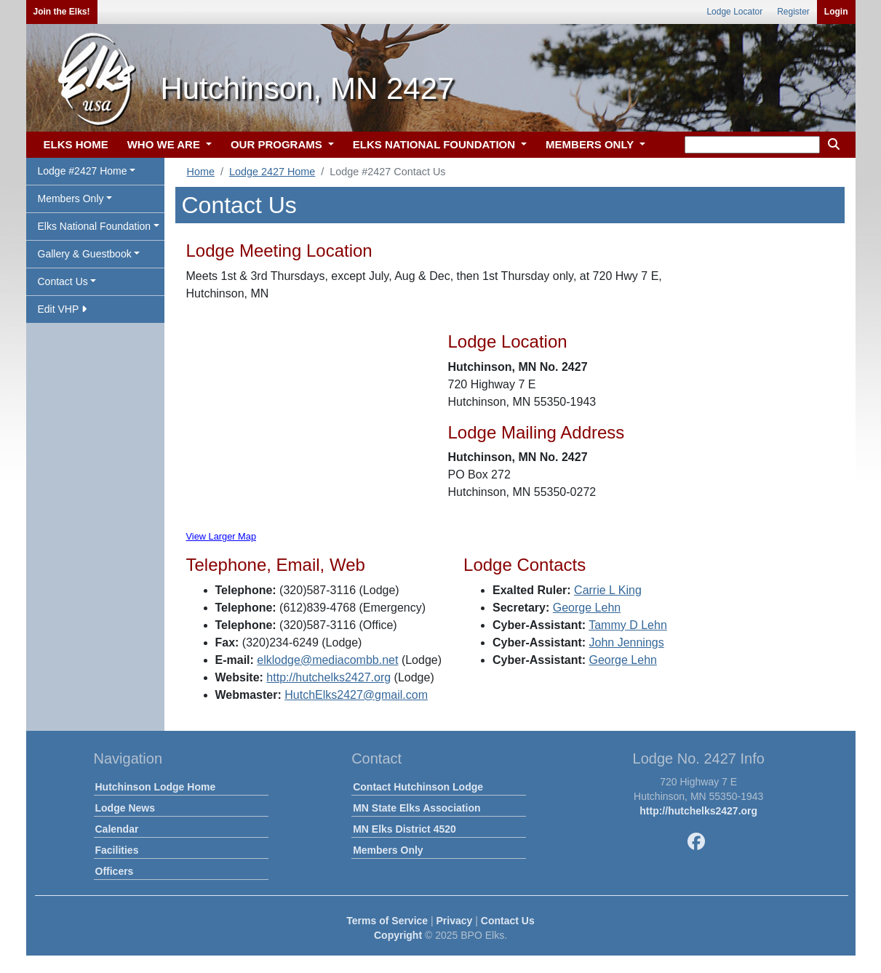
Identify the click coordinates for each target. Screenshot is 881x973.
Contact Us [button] (63, 281)
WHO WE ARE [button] (165, 144)
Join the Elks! (61, 12)
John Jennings (626, 642)
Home (201, 171)
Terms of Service (387, 920)
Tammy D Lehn (628, 625)
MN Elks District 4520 (404, 829)
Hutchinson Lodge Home (155, 787)
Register (793, 12)
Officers (114, 871)
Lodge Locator (734, 12)
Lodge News (125, 808)
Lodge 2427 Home (272, 171)
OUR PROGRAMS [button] (278, 144)
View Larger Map (221, 536)
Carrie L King (608, 590)
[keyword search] (752, 144)
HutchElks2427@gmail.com (356, 695)
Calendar (117, 829)
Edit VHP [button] (62, 309)
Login (836, 12)
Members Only (388, 850)
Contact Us (508, 920)
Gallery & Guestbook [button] (85, 254)
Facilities (117, 850)
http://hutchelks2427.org (328, 677)
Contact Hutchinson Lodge (418, 787)
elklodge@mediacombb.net (327, 660)
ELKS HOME (76, 144)
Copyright (398, 935)
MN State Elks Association (416, 808)
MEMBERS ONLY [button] (591, 144)
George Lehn (587, 607)
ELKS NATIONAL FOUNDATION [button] (436, 144)
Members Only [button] (71, 198)
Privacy (454, 920)
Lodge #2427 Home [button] (82, 171)
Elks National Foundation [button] (94, 226)
